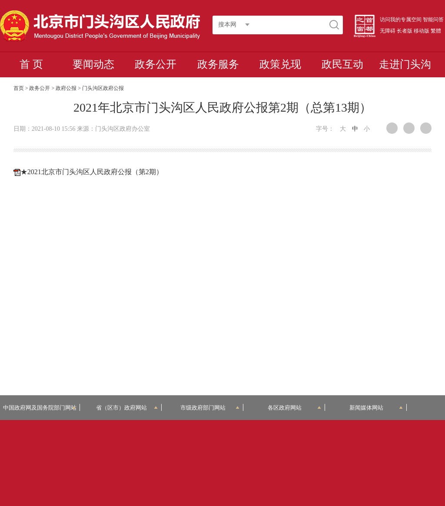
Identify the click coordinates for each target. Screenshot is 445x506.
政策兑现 (280, 64)
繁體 (436, 31)
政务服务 (218, 64)
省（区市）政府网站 (127, 407)
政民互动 (342, 64)
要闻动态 (93, 64)
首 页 (31, 64)
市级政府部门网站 (209, 407)
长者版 (404, 31)
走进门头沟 (405, 64)
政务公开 (155, 64)
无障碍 (387, 31)
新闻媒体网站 (376, 407)
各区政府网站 (294, 407)
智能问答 (433, 20)
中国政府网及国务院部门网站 (39, 407)
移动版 (421, 31)
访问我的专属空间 (401, 20)
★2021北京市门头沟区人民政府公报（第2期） (91, 171)
